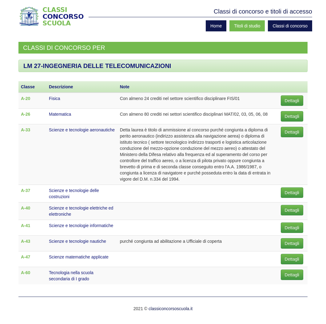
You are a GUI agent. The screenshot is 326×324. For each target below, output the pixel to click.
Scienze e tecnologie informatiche (81, 225)
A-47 (25, 256)
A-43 (25, 241)
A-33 (25, 129)
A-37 (25, 190)
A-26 (25, 114)
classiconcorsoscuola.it (171, 308)
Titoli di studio (247, 25)
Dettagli (292, 100)
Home (216, 25)
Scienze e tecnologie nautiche (77, 241)
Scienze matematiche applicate (79, 256)
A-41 (25, 225)
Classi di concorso (290, 25)
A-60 (25, 272)
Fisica (54, 98)
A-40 (25, 208)
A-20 (25, 98)
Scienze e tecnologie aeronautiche (82, 129)
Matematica (60, 114)
